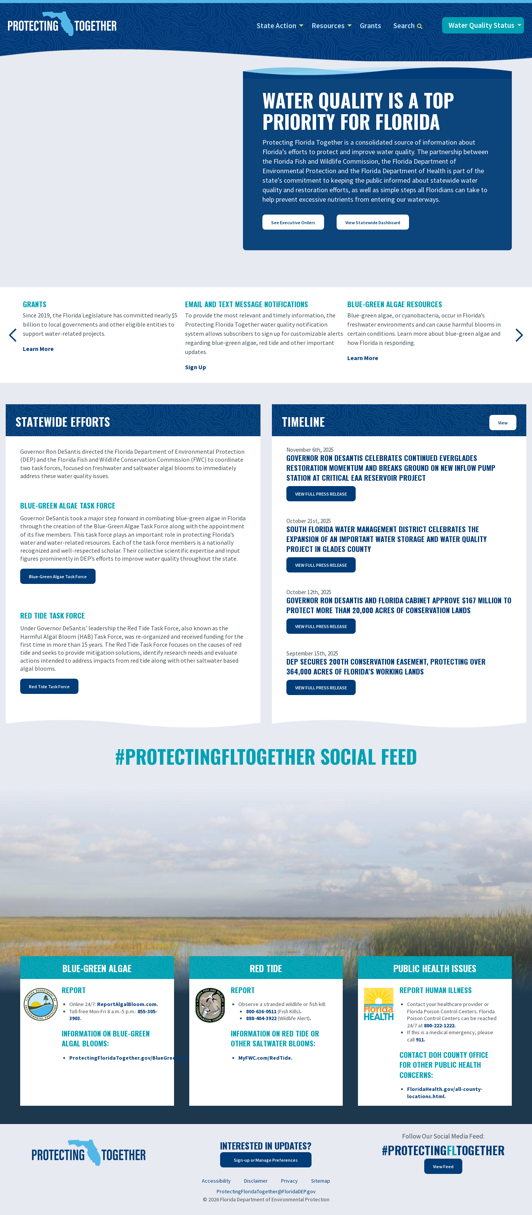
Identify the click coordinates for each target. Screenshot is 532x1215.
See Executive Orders (293, 222)
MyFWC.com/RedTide (264, 1057)
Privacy (289, 1180)
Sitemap (320, 1180)
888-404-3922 (261, 1018)
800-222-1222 (439, 1025)
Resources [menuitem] (328, 25)
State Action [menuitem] (276, 25)
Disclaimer (256, 1180)
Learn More (38, 348)
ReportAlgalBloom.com (127, 1004)
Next (518, 335)
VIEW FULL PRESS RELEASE (321, 494)
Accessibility (216, 1180)
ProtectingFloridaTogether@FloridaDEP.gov (266, 1191)
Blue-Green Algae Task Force (58, 576)
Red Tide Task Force (49, 686)
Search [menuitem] (407, 25)
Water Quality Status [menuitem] (481, 25)
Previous (13, 335)
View (503, 423)
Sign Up (195, 367)
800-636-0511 (261, 1011)
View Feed (443, 1166)
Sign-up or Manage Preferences (266, 1160)
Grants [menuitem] (370, 25)
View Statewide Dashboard (372, 222)
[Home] (62, 24)
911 (420, 1039)
